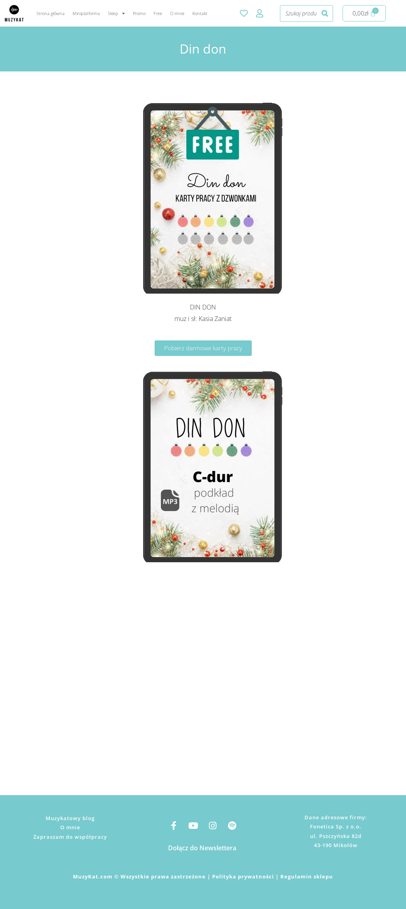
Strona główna (50, 13)
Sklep (116, 13)
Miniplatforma (86, 13)
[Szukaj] (325, 13)
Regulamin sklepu (306, 876)
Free (157, 13)
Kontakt (199, 13)
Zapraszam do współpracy (70, 836)
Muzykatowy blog (70, 818)
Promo (139, 13)
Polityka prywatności (243, 876)
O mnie (177, 13)
